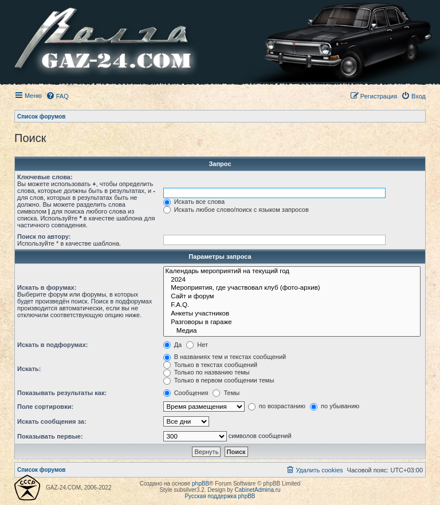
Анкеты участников (291, 314)
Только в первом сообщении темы (218, 380)
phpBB (200, 483)
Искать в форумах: (46, 287)
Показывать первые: (50, 436)
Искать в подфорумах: (52, 344)
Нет (197, 344)
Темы (226, 392)
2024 (291, 280)
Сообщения (186, 392)
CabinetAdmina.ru (258, 490)
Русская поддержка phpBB (219, 496)
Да (172, 344)
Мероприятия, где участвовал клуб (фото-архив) (291, 288)
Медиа (291, 331)
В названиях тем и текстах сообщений (224, 356)
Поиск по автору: (43, 236)
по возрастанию (276, 406)
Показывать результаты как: (62, 392)
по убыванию (334, 406)
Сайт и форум (291, 297)
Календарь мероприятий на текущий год (291, 271)
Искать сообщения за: (52, 421)
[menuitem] (57, 96)
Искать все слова (194, 201)
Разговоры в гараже (291, 322)
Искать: (29, 368)
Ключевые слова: (45, 176)
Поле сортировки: (45, 406)
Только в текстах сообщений (210, 364)
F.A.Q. (291, 305)
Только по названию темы (206, 372)
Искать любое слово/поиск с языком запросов (236, 209)
